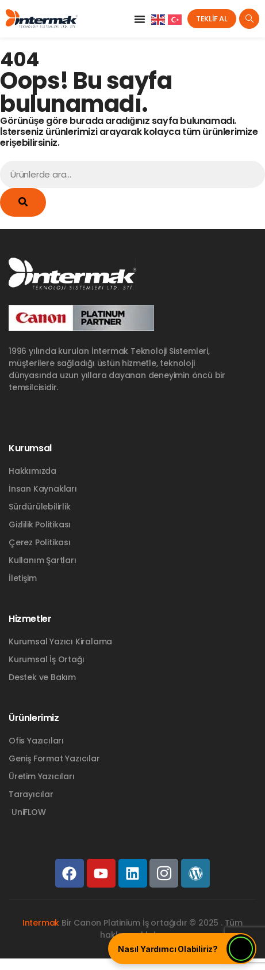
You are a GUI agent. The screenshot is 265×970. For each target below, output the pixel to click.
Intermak (40, 923)
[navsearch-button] (249, 19)
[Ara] (23, 202)
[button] (139, 19)
